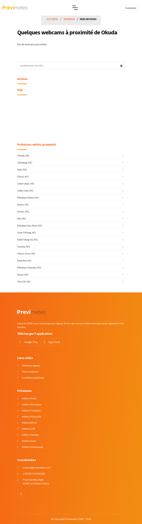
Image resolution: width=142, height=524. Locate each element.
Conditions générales (33, 377)
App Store (54, 342)
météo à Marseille (31, 416)
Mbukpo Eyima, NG (28, 197)
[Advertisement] (71, 121)
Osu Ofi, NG (23, 281)
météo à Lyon (29, 440)
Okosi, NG (23, 176)
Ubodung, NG (24, 162)
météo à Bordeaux (31, 404)
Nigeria (69, 19)
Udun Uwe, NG (25, 190)
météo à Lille (28, 428)
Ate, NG (21, 218)
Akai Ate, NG (24, 260)
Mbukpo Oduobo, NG (29, 267)
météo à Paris (29, 398)
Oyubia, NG (23, 246)
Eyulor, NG (23, 204)
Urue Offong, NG (26, 232)
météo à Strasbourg (32, 446)
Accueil (52, 19)
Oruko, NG (23, 211)
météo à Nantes (30, 434)
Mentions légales (31, 365)
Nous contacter (30, 371)
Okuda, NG (23, 155)
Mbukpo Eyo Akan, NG (29, 225)
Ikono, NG (22, 274)
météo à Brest (29, 422)
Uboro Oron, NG (26, 253)
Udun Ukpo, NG (25, 183)
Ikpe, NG (22, 169)
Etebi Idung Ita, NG (27, 239)
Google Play (31, 342)
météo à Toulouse (31, 410)
